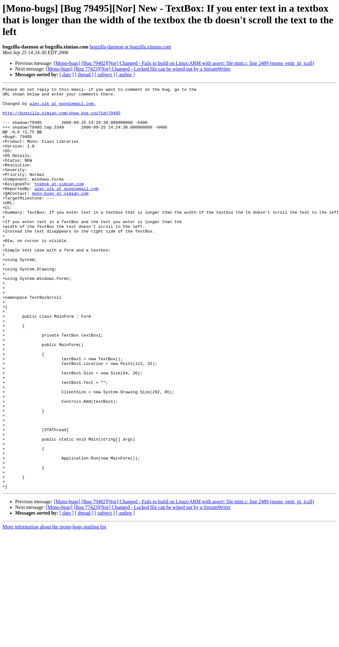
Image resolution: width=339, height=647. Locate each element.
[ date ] (66, 74)
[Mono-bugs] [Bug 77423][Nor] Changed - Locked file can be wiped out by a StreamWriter (138, 69)
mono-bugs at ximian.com (60, 215)
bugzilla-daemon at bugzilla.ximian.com (130, 46)
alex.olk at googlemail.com (66, 209)
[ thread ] (84, 74)
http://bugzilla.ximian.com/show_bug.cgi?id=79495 (61, 118)
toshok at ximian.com (58, 203)
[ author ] (125, 74)
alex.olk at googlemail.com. (63, 107)
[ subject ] (105, 74)
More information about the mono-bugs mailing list (54, 607)
